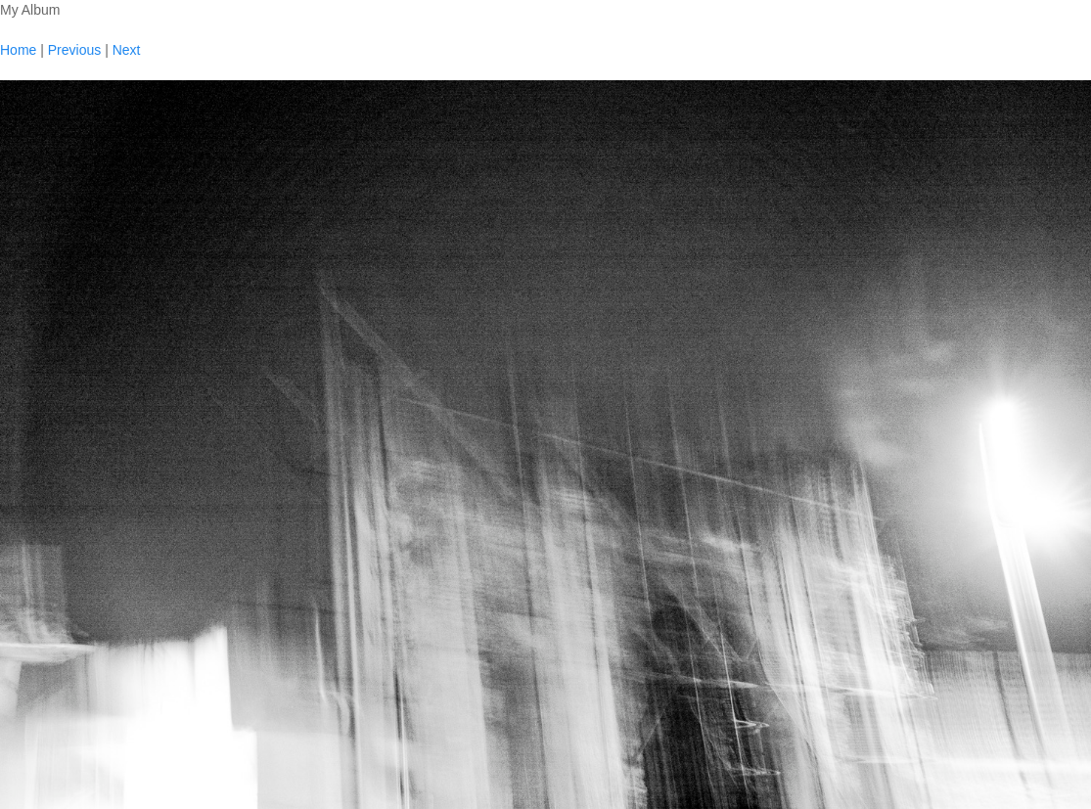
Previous (74, 50)
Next (127, 50)
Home (18, 50)
